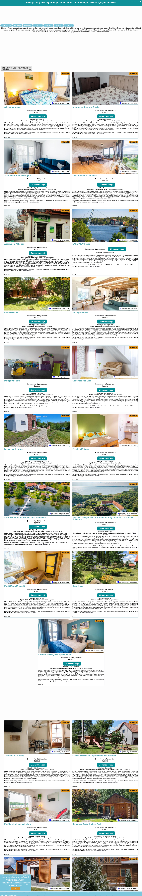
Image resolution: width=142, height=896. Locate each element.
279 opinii (134, 533)
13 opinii (112, 326)
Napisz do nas (92, 892)
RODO (20, 885)
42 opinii (117, 838)
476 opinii (44, 394)
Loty (38, 25)
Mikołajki (65, 74)
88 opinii (116, 121)
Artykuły (69, 25)
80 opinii (113, 394)
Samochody (48, 25)
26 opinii (121, 769)
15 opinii (45, 769)
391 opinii (53, 531)
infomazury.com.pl (136, 1)
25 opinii (46, 258)
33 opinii (44, 121)
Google (5, 877)
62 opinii (111, 600)
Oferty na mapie (17, 25)
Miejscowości (27, 25)
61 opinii (112, 463)
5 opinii (49, 189)
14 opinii (115, 189)
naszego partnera (26, 133)
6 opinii (46, 600)
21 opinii (43, 326)
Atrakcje (58, 25)
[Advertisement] (71, 49)
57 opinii (84, 668)
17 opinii (48, 838)
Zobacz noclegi (38, 116)
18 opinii (45, 463)
